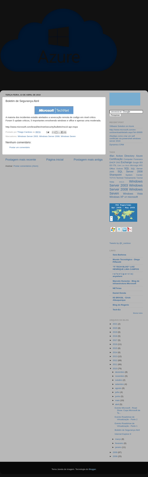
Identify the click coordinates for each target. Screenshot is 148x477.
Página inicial (54, 159)
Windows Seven (68, 136)
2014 (115, 352)
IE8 (141, 162)
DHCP (112, 162)
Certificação (116, 159)
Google (136, 162)
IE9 (110, 165)
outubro (119, 380)
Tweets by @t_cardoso (120, 243)
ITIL (115, 165)
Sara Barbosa (119, 255)
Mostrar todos (138, 313)
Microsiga (134, 165)
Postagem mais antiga (88, 159)
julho (117, 392)
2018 (115, 336)
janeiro (118, 447)
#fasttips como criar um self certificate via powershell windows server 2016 (125, 138)
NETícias (117, 288)
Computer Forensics (133, 159)
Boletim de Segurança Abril (127, 430)
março (118, 439)
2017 (115, 340)
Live (119, 165)
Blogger (92, 469)
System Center (134, 175)
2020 (115, 328)
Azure (139, 155)
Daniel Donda (119, 293)
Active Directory (125, 155)
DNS (118, 162)
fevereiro (119, 443)
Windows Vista (133, 193)
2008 (115, 456)
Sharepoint (115, 174)
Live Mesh (126, 165)
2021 (115, 324)
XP (125, 197)
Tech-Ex (117, 309)
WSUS (121, 182)
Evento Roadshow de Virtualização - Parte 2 (126, 418)
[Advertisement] (59, 82)
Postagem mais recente (20, 159)
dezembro (120, 372)
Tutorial (139, 178)
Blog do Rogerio (121, 305)
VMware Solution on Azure (121, 126)
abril (117, 404)
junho (118, 396)
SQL (126, 168)
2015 (115, 348)
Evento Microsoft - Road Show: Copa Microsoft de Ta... (127, 410)
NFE (141, 165)
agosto (118, 388)
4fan (111, 155)
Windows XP (116, 196)
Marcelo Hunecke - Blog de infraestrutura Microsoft (126, 282)
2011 (115, 364)
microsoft (133, 196)
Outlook (119, 169)
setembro (119, 384)
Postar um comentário (19, 147)
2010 (115, 368)
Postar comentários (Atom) (26, 166)
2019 (115, 332)
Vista (111, 182)
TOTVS (112, 178)
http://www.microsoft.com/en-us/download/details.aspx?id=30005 (125, 131)
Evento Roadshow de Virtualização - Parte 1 (126, 424)
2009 (115, 452)
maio (117, 400)
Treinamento (130, 178)
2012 (115, 360)
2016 (115, 344)
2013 (115, 356)
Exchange (126, 162)
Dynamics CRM (116, 144)
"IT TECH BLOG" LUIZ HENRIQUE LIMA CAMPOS (126, 268)
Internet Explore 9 (123, 434)
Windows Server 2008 (49, 136)
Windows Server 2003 (28, 136)
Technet (119, 178)
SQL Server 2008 (130, 171)
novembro (120, 376)
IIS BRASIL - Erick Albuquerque (121, 298)
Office (112, 168)
